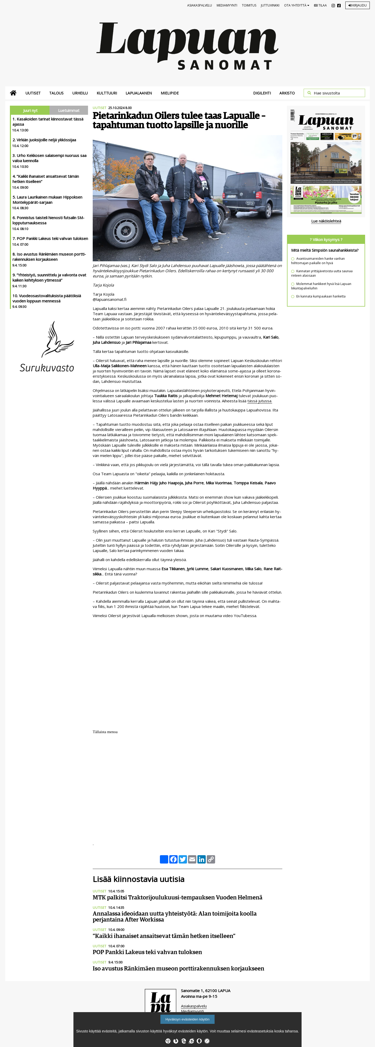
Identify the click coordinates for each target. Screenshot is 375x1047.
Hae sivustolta (327, 93)
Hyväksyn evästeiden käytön (188, 1019)
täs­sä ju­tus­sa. (259, 400)
